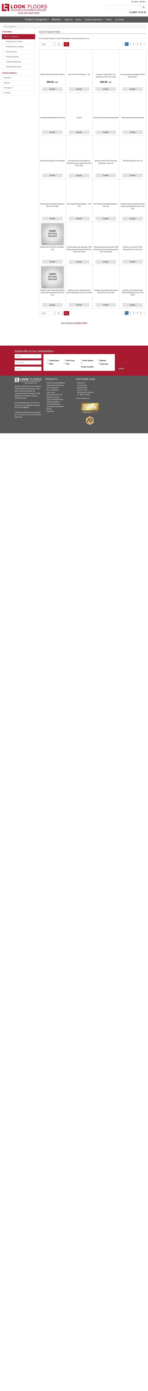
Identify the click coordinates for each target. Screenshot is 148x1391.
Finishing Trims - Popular (15, 47)
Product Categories (37, 19)
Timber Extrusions (12, 57)
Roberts (7, 83)
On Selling (119, 19)
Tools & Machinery (53, 404)
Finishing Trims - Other (14, 42)
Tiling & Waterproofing (55, 399)
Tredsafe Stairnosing (13, 67)
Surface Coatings (53, 397)
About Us (69, 19)
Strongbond (8, 88)
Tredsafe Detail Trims (13, 62)
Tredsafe (7, 93)
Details (52, 89)
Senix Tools (51, 392)
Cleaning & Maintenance (55, 385)
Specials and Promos (54, 395)
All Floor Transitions (11, 37)
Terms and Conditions (85, 392)
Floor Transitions (53, 390)
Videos (109, 19)
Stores (79, 19)
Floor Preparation (53, 388)
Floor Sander (88, 360)
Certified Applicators (93, 19)
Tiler (68, 364)
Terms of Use (82, 390)
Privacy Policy (82, 385)
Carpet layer (54, 360)
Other (51, 364)
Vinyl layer (104, 364)
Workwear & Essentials (55, 406)
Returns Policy (82, 388)
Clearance (50, 411)
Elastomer (7, 78)
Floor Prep (70, 360)
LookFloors (80, 323)
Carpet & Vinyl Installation (56, 383)
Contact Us (81, 383)
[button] (135, 2)
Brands (57, 19)
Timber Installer (87, 367)
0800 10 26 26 (138, 12)
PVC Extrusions (11, 52)
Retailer (103, 360)
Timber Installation (53, 402)
